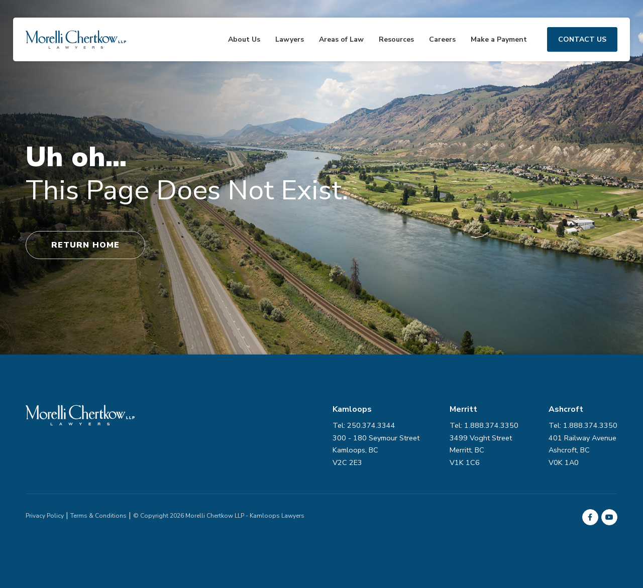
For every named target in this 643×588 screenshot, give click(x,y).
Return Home (85, 245)
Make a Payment (499, 39)
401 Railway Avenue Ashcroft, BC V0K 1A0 (582, 450)
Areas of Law (341, 39)
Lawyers (289, 39)
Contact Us (582, 39)
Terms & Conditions (98, 516)
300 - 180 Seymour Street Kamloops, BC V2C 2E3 (376, 450)
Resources (396, 39)
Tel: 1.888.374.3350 (583, 425)
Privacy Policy (45, 516)
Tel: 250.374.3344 (364, 425)
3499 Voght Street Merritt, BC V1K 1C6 (481, 450)
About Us (244, 39)
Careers (442, 39)
